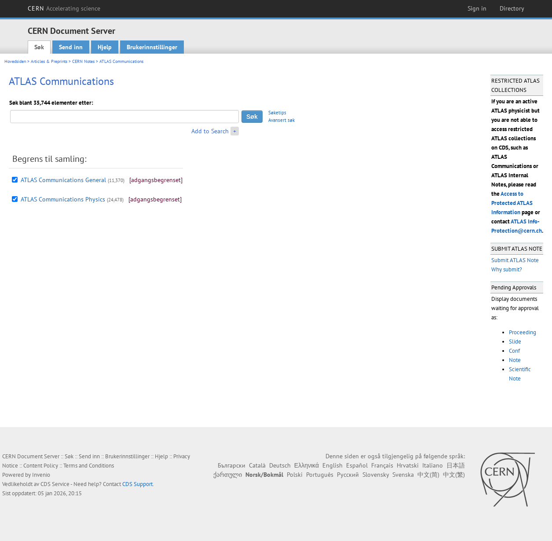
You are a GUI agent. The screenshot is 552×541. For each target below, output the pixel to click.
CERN (64, 8)
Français (382, 465)
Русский (348, 475)
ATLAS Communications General (63, 180)
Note (515, 360)
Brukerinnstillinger (152, 47)
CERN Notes (83, 61)
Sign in (477, 8)
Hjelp (105, 47)
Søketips (277, 113)
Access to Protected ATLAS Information (512, 203)
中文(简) (428, 475)
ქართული (227, 475)
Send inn (71, 47)
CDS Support (137, 484)
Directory (512, 8)
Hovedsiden (15, 61)
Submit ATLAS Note (515, 260)
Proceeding (522, 332)
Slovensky (375, 475)
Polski (295, 475)
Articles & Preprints (49, 61)
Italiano (432, 465)
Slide (515, 341)
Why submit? (506, 269)
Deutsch (280, 465)
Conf (514, 351)
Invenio (41, 475)
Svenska (403, 475)
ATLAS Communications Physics (63, 199)
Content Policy (40, 465)
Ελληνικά (306, 465)
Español (357, 465)
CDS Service (54, 484)
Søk (39, 47)
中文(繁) (454, 475)
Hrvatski (408, 465)
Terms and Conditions (88, 465)
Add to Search (210, 131)
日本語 (455, 465)
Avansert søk (281, 120)
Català (257, 465)
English (332, 465)
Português (319, 475)
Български (231, 465)
